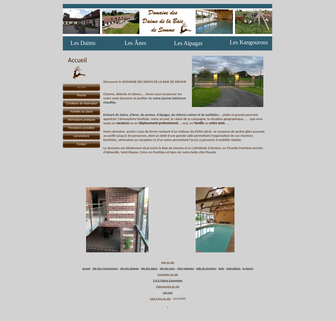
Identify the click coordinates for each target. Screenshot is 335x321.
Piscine (81, 95)
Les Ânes (135, 43)
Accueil (81, 87)
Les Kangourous (249, 42)
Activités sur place (81, 111)
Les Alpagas (188, 43)
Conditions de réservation (81, 103)
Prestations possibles (81, 128)
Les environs (81, 136)
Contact (81, 144)
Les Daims (83, 43)
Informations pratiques (81, 119)
